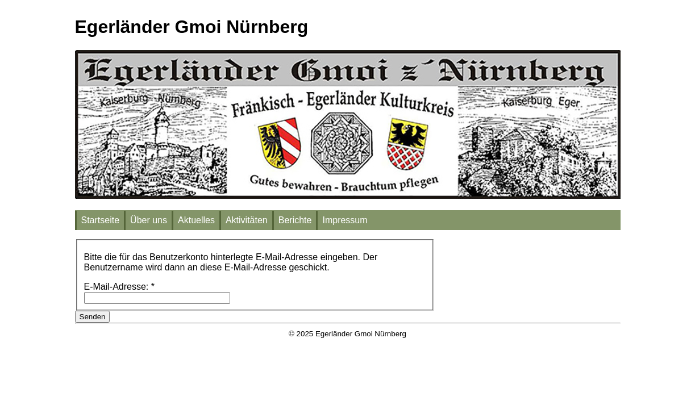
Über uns (148, 220)
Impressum (344, 220)
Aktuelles (196, 220)
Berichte (295, 220)
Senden (93, 316)
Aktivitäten (247, 220)
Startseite (100, 220)
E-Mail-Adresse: (119, 286)
